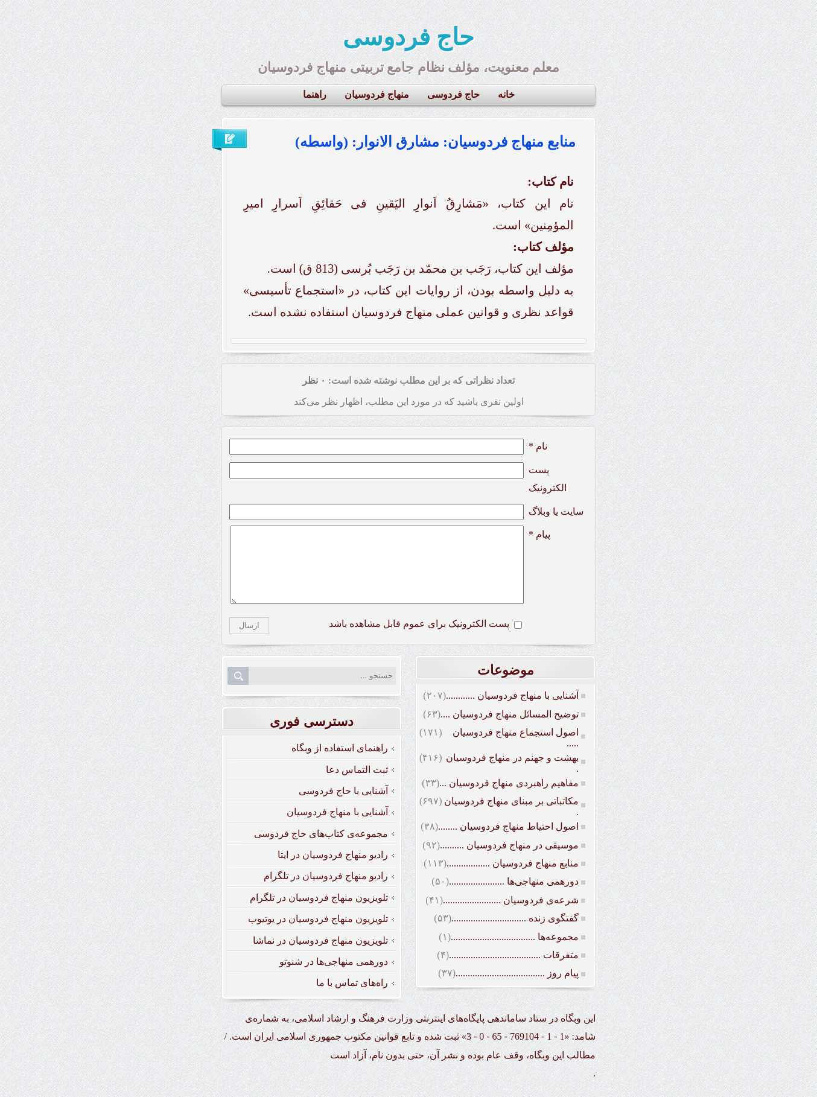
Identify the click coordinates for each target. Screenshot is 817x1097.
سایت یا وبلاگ (556, 511)
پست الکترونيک (548, 479)
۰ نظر (314, 380)
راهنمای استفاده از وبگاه (339, 762)
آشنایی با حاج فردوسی (343, 805)
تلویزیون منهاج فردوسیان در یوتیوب (318, 933)
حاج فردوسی (408, 37)
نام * (538, 446)
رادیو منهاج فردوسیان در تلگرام (326, 890)
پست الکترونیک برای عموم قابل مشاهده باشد (419, 638)
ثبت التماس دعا (357, 784)
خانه (506, 94)
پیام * (539, 534)
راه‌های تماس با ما (352, 997)
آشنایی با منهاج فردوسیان (337, 826)
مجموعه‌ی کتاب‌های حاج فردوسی (321, 848)
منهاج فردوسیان (377, 94)
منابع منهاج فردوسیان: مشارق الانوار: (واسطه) (435, 142)
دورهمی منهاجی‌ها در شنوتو (333, 976)
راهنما (314, 94)
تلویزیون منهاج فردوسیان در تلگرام (319, 912)
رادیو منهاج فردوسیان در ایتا (333, 869)
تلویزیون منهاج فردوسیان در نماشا (320, 955)
